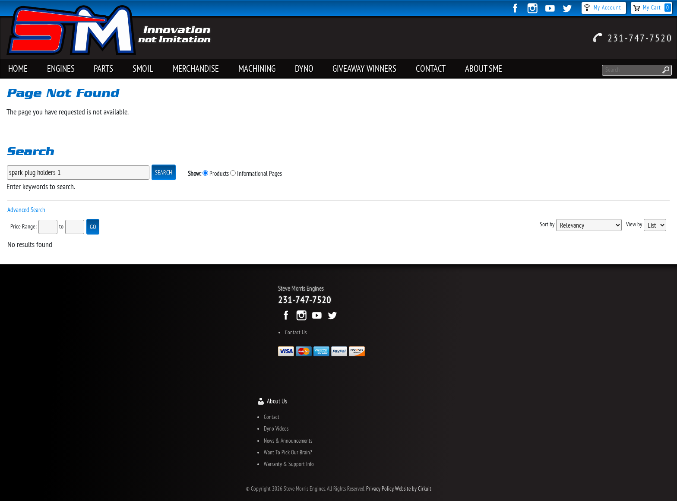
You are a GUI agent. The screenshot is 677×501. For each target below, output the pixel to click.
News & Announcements (288, 440)
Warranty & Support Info (289, 463)
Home (18, 68)
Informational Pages (256, 173)
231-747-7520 (639, 37)
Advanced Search (26, 210)
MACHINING (256, 68)
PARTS (103, 68)
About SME (483, 68)
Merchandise (196, 68)
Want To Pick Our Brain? (288, 452)
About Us (277, 401)
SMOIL (143, 68)
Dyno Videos (276, 428)
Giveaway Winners (364, 68)
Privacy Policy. (380, 488)
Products (215, 173)
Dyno (304, 68)
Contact (431, 68)
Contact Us (296, 332)
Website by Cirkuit (413, 488)
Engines (61, 68)
